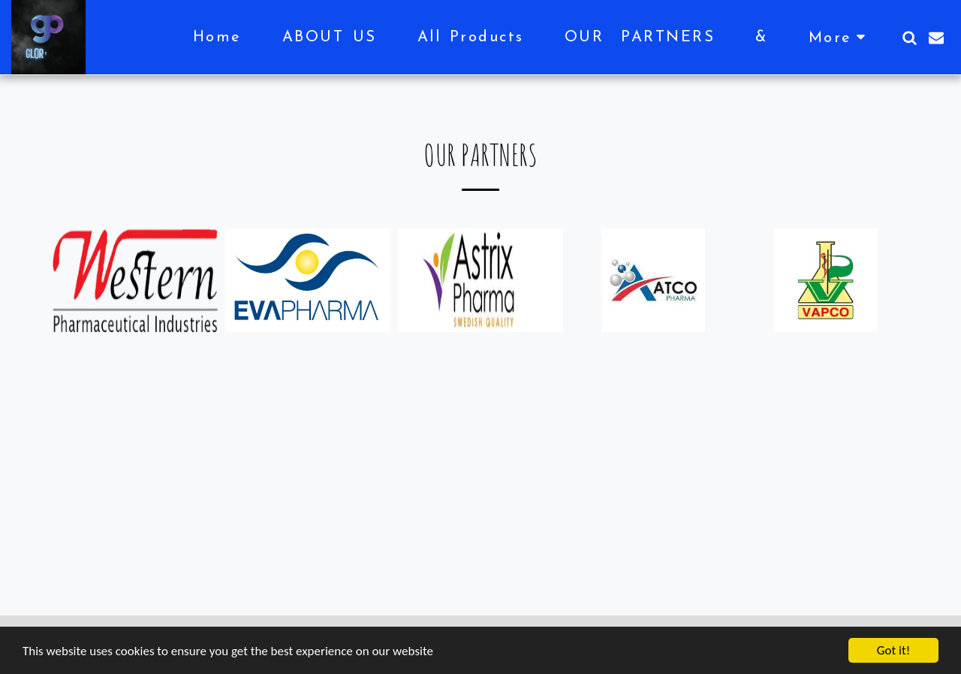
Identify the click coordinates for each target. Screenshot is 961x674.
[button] (909, 37)
